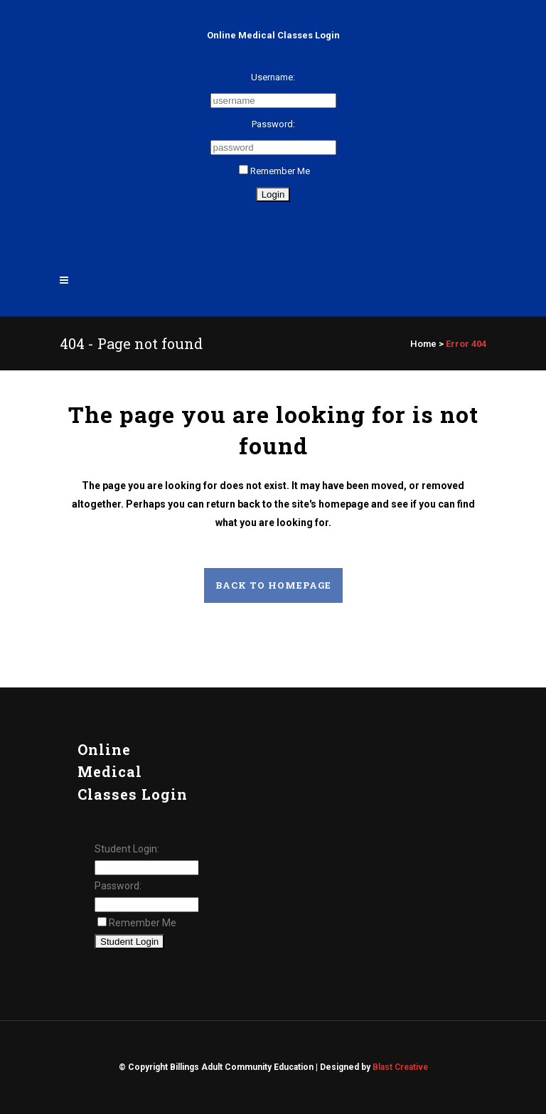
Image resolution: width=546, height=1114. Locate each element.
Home (423, 343)
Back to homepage (273, 585)
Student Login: (127, 849)
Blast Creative (400, 1067)
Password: (273, 124)
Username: (273, 77)
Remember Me (274, 171)
